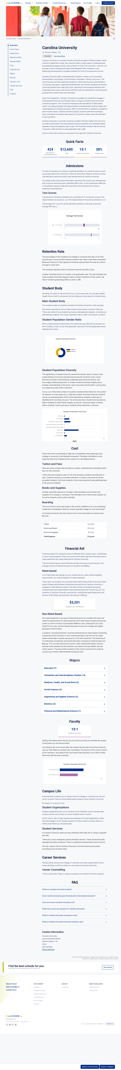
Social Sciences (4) (53, 726)
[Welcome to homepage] (14, 1052)
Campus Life (15, 80)
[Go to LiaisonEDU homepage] (12, 2)
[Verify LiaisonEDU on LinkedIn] (16, 1061)
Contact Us (65, 1023)
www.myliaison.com (11, 1055)
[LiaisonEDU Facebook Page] (13, 1061)
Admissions (14, 52)
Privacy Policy (11, 1020)
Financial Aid (15, 68)
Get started (108, 1003)
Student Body (15, 60)
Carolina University (24, 37)
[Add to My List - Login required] (114, 37)
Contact (13, 92)
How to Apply (38, 1037)
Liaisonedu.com (94, 1023)
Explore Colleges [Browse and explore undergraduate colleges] (107, 1067)
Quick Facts (14, 48)
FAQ (11, 88)
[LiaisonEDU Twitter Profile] (7, 1061)
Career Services (16, 84)
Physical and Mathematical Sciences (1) (62, 747)
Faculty (13, 76)
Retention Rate (15, 56)
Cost (11, 64)
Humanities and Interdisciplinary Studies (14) (64, 711)
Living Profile (93, 1027)
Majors (12, 72)
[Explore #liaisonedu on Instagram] (10, 1061)
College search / (11, 37)
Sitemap (36, 1040)
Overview (14, 44)
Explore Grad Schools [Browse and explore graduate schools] (90, 1067)
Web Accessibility (12, 1023)
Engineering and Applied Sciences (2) (61, 733)
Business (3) (50, 740)
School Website (48, 986)
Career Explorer (39, 1033)
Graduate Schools (39, 1027)
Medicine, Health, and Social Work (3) (61, 718)
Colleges (36, 1023)
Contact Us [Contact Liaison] (110, 1060)
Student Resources (40, 1030)
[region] (60, 507)
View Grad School (59, 54)
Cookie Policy (11, 1026)
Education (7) (50, 704)
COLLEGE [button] (47, 54)
